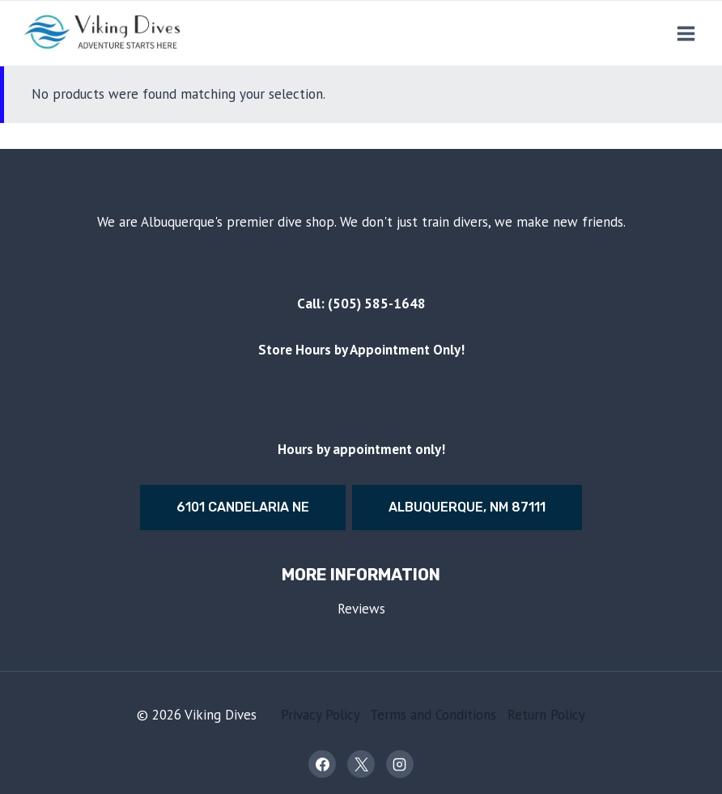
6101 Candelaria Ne (242, 507)
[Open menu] (686, 33)
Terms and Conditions (433, 715)
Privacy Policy (320, 715)
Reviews (361, 609)
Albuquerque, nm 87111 (467, 507)
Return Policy (546, 715)
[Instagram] (400, 764)
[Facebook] (322, 764)
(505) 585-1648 (377, 303)
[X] (361, 764)
